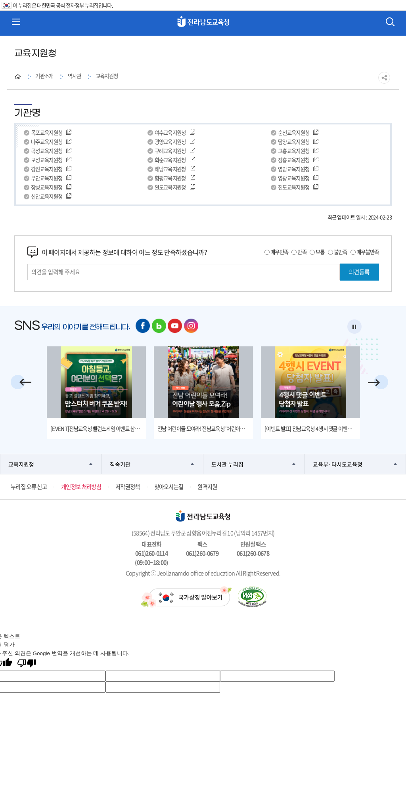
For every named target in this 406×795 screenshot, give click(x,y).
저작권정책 (127, 486)
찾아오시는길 (169, 486)
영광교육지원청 (293, 178)
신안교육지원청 (46, 196)
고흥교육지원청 (293, 151)
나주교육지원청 (46, 141)
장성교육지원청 (46, 187)
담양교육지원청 (293, 141)
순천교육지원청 (293, 132)
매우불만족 (367, 252)
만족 (301, 252)
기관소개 (44, 76)
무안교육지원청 (46, 178)
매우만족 (279, 252)
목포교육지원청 (46, 132)
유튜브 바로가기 (175, 326)
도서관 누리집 (227, 464)
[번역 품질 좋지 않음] (26, 664)
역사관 (74, 76)
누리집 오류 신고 (29, 486)
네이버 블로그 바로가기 (159, 326)
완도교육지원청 (170, 187)
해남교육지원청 (170, 169)
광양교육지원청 (170, 141)
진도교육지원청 (293, 187)
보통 (320, 252)
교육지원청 (107, 76)
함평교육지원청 (170, 178)
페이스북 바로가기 (143, 326)
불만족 (340, 252)
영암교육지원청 (293, 169)
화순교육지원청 (170, 160)
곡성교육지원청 (46, 151)
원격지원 (207, 486)
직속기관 (120, 464)
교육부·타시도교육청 (337, 464)
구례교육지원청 (170, 151)
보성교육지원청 (46, 160)
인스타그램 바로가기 (191, 326)
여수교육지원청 (170, 132)
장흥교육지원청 (293, 160)
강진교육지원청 (46, 169)
